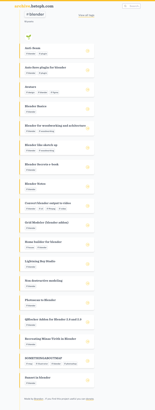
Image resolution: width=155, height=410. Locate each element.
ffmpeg (50, 208)
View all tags (86, 15)
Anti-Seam (32, 48)
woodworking (46, 131)
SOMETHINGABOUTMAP (43, 358)
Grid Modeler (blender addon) (47, 222)
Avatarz (30, 86)
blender (35, 14)
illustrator (41, 363)
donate (90, 399)
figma (54, 92)
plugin (42, 53)
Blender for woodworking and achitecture (55, 125)
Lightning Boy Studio (40, 261)
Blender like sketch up (41, 145)
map (29, 363)
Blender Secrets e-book (42, 164)
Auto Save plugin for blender (45, 67)
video (62, 208)
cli (40, 208)
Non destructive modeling (44, 280)
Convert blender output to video (48, 203)
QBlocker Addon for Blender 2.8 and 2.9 (53, 319)
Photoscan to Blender (40, 300)
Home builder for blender (43, 241)
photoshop (70, 363)
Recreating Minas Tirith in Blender (50, 338)
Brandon (38, 399)
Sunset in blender (38, 377)
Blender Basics (35, 106)
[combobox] (131, 6)
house (30, 247)
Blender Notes (35, 183)
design (30, 92)
